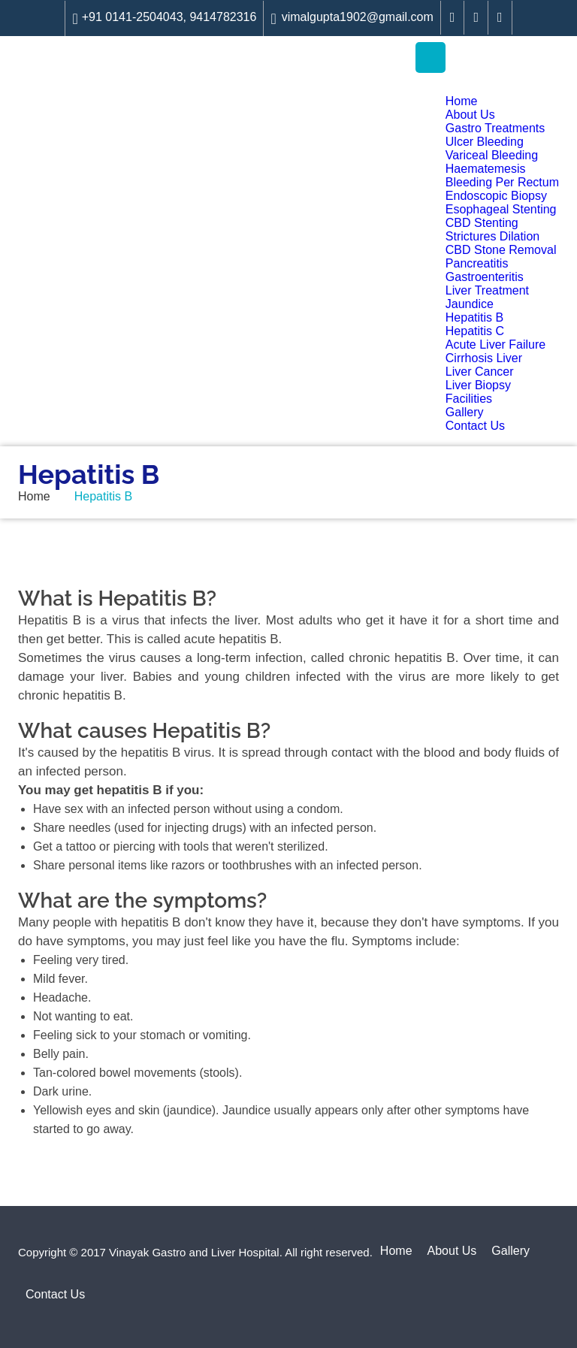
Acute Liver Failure (495, 344)
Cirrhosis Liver (484, 358)
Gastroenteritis (485, 277)
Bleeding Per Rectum (502, 182)
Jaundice (470, 304)
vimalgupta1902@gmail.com (351, 18)
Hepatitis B (474, 317)
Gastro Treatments (495, 128)
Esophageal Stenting (501, 209)
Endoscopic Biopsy (496, 195)
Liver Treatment (487, 290)
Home (462, 101)
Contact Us (475, 425)
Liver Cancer (480, 371)
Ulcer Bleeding (485, 141)
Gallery (465, 412)
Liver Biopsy (478, 385)
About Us (470, 114)
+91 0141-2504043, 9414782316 (164, 18)
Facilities (469, 398)
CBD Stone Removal (501, 249)
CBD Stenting (482, 222)
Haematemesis (486, 168)
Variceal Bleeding (492, 155)
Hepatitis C (475, 331)
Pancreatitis (477, 263)
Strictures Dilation (492, 236)
